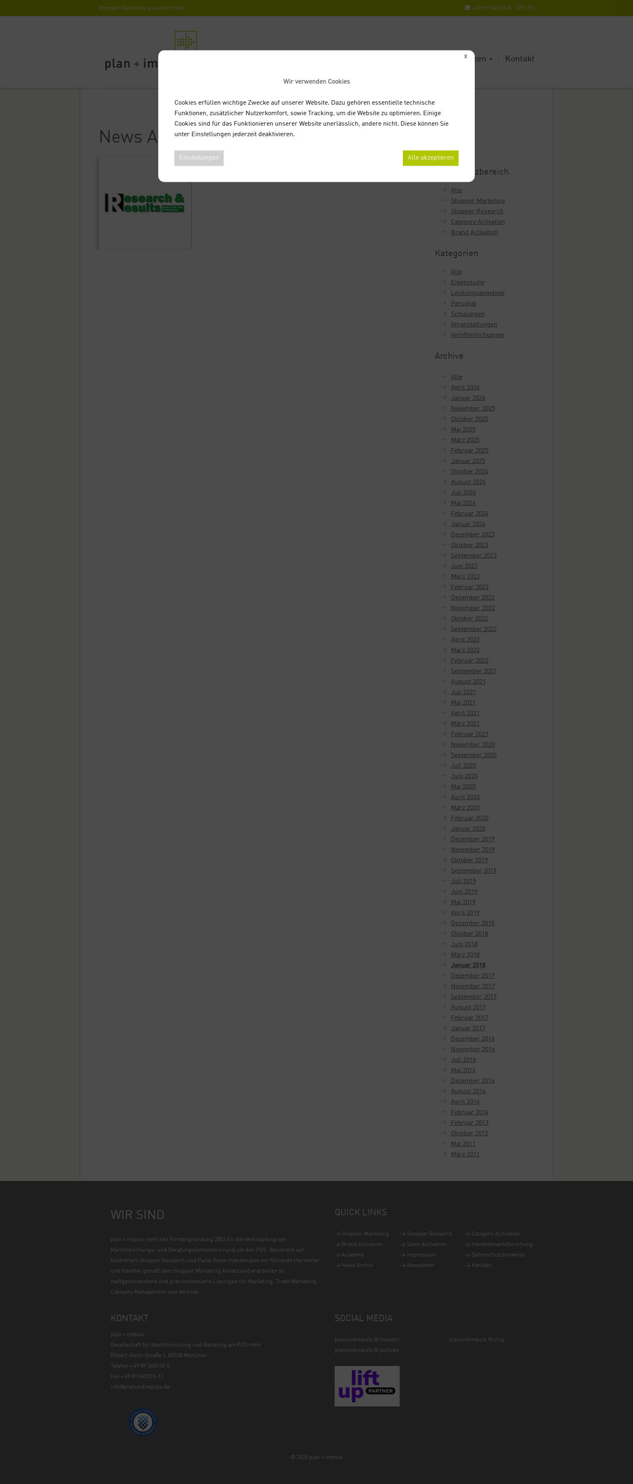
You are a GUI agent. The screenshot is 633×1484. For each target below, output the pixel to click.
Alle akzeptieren (431, 158)
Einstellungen (199, 158)
